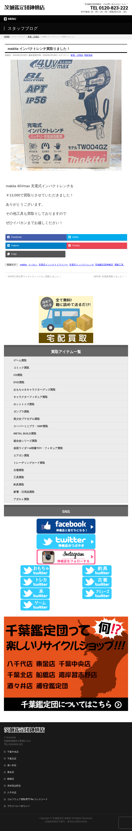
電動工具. (119, 264)
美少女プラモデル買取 (27, 418)
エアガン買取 (21, 455)
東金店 (10, 772)
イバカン (32, 264)
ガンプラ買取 (21, 411)
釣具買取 (19, 484)
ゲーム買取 (20, 360)
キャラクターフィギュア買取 (31, 396)
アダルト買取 (21, 499)
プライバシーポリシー (18, 806)
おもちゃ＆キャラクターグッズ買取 (35, 389)
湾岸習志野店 (14, 785)
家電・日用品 (77, 55)
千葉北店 (11, 758)
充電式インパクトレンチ (81, 264)
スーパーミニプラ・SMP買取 (31, 426)
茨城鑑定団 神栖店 (61, 818)
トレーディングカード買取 (29, 462)
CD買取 (18, 374)
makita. (23, 264)
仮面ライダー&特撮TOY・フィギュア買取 (38, 448)
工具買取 (19, 477)
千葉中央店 (13, 752)
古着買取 (19, 470)
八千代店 (11, 792)
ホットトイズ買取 (24, 404)
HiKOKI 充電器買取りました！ (110, 276)
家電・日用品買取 (24, 491)
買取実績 (88, 55)
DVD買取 (19, 382)
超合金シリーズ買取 (25, 440)
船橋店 (10, 779)
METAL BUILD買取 (25, 433)
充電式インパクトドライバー (53, 264)
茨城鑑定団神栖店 (104, 264)
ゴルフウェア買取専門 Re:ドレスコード (27, 799)
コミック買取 (21, 367)
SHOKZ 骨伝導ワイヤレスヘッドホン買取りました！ (33, 276)
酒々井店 (11, 765)
